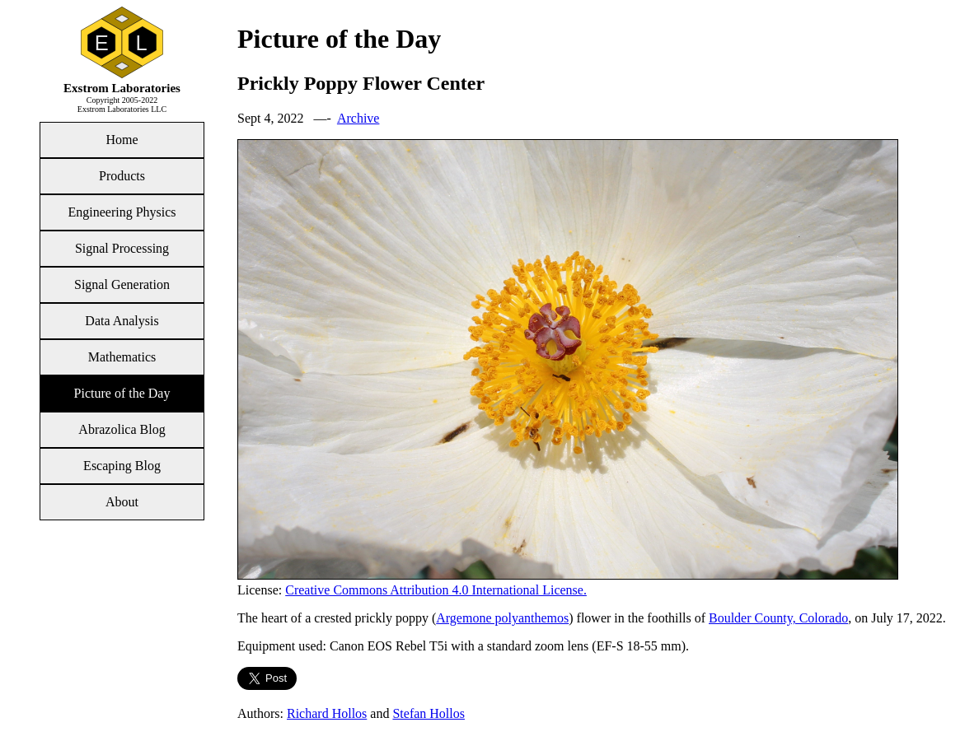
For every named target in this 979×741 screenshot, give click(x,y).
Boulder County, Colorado (778, 618)
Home (121, 140)
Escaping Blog (122, 466)
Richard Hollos (327, 713)
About (121, 502)
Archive (358, 118)
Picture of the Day (122, 393)
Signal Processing (122, 248)
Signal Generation (122, 284)
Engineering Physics (122, 212)
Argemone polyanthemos (502, 618)
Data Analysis (121, 321)
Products (122, 176)
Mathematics (122, 357)
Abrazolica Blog (121, 429)
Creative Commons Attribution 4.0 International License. (436, 590)
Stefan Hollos (428, 713)
